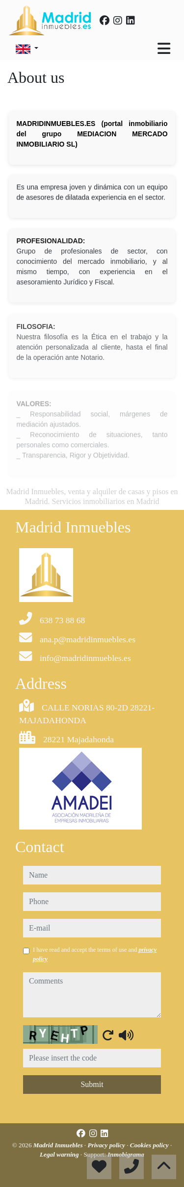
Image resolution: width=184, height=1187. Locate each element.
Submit (91, 1084)
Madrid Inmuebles (58, 1145)
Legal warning (60, 1154)
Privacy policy (107, 1145)
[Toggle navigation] (164, 48)
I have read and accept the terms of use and (95, 954)
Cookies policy (150, 1145)
